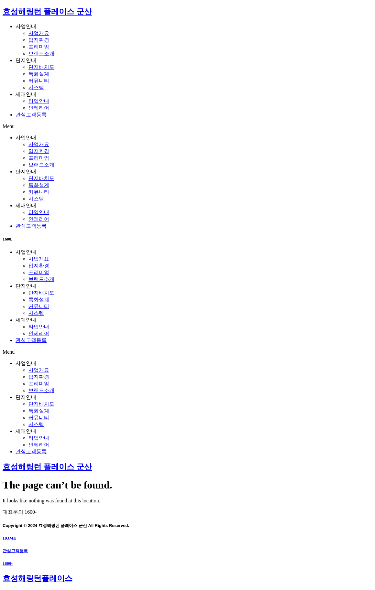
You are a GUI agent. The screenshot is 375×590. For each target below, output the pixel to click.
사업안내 (26, 26)
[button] (187, 126)
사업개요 (38, 33)
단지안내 (26, 60)
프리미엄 (38, 46)
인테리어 (38, 108)
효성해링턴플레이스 (37, 578)
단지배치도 (41, 67)
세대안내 (26, 94)
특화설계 (38, 74)
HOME (9, 538)
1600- (8, 563)
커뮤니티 (38, 80)
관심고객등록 (31, 114)
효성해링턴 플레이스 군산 (47, 11)
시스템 (36, 87)
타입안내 (38, 101)
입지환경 (38, 40)
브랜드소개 (41, 53)
